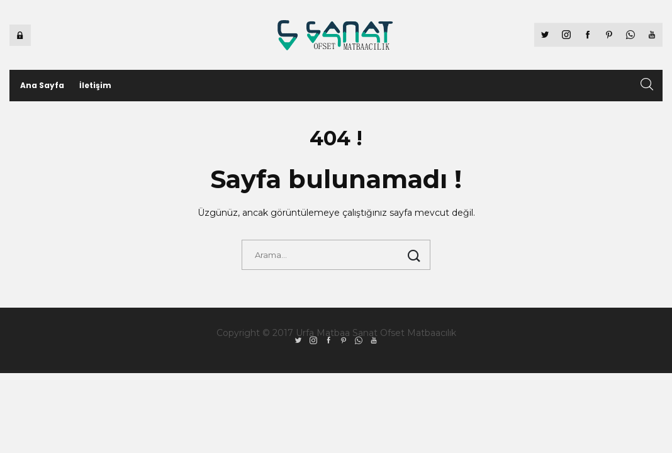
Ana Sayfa (42, 85)
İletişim (95, 85)
